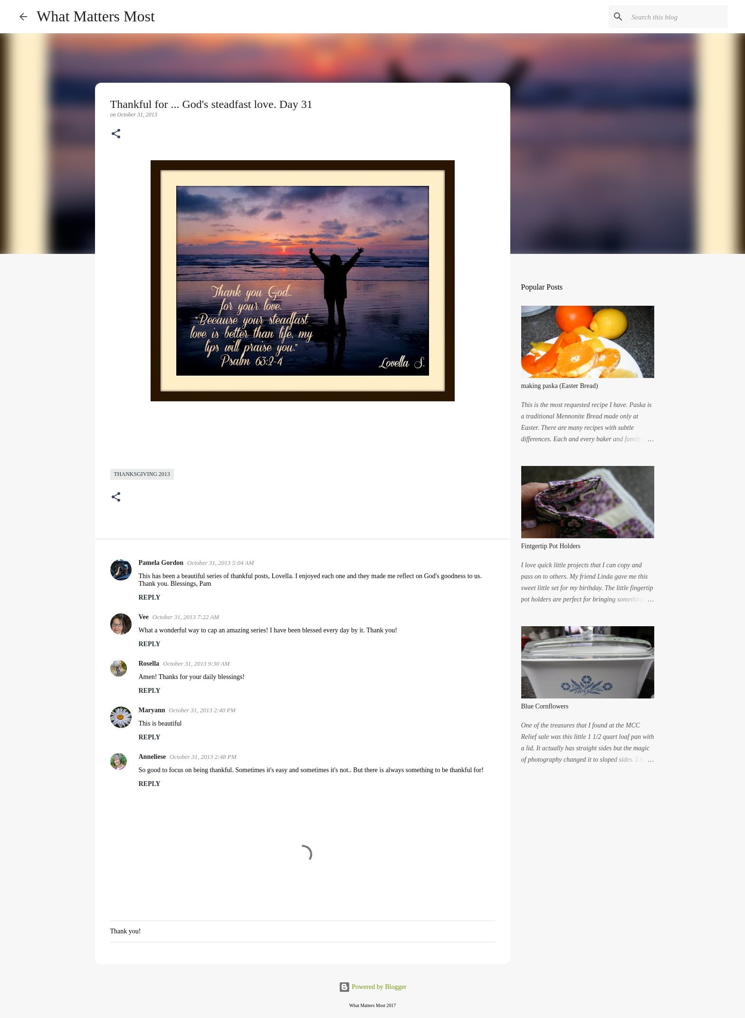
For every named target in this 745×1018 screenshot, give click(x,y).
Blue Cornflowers (545, 706)
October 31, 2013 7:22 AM (186, 616)
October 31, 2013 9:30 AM (196, 663)
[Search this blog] (677, 16)
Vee (144, 616)
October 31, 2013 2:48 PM (203, 756)
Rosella (149, 663)
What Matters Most (96, 16)
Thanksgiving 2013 (142, 474)
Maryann (152, 710)
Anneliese (152, 756)
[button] (116, 134)
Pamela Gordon (161, 562)
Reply (150, 597)
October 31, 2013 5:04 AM (220, 562)
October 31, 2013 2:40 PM (202, 710)
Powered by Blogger (373, 986)
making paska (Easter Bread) (559, 385)
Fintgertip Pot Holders (551, 546)
